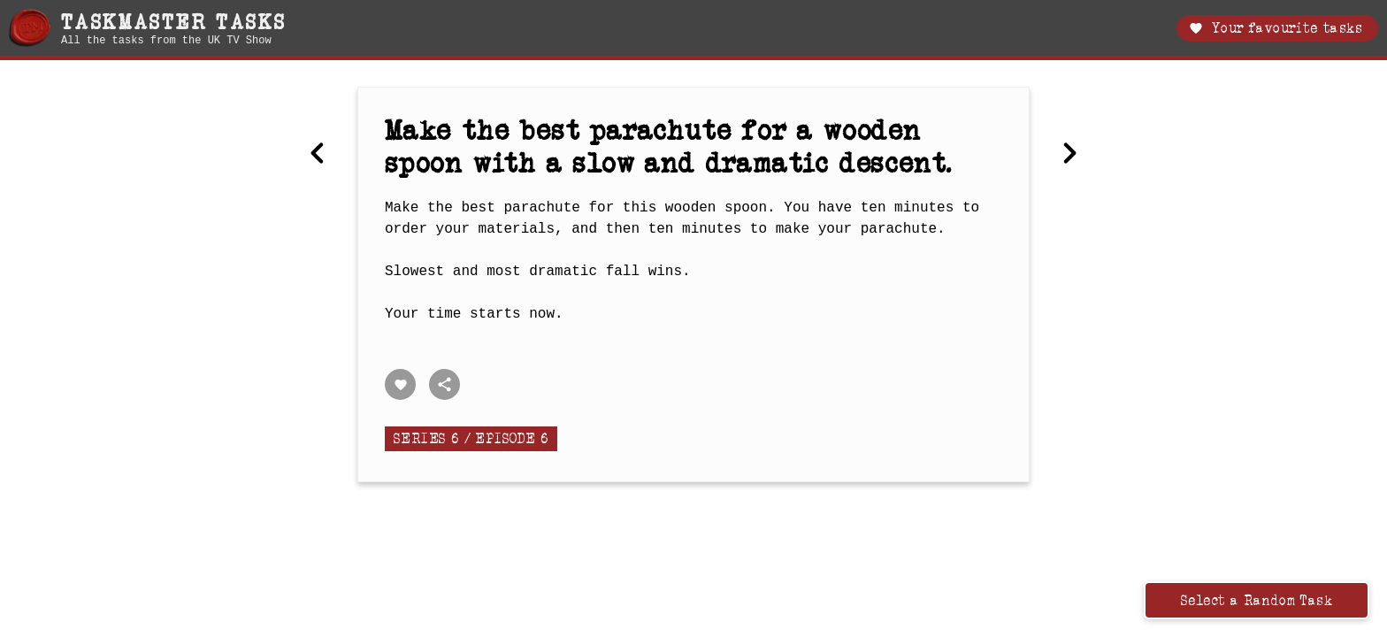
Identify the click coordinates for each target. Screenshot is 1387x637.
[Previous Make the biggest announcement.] (317, 154)
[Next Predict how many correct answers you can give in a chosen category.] (1069, 154)
